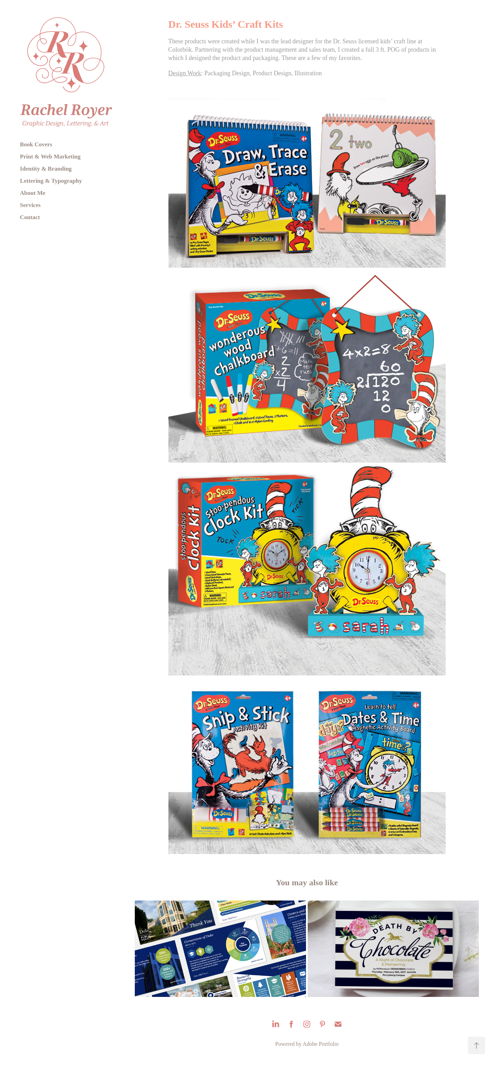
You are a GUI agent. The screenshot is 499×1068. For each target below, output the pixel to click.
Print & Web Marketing (50, 156)
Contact (30, 217)
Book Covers (36, 144)
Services (30, 205)
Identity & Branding (46, 168)
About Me (32, 193)
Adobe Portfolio (321, 1044)
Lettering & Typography (51, 181)
